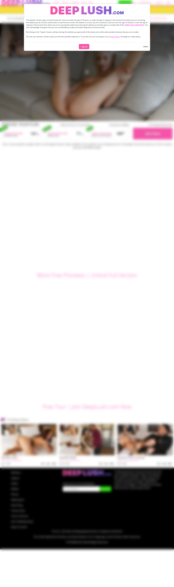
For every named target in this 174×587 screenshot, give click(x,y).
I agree (84, 46)
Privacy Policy (114, 36)
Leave (145, 46)
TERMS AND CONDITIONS (134, 25)
